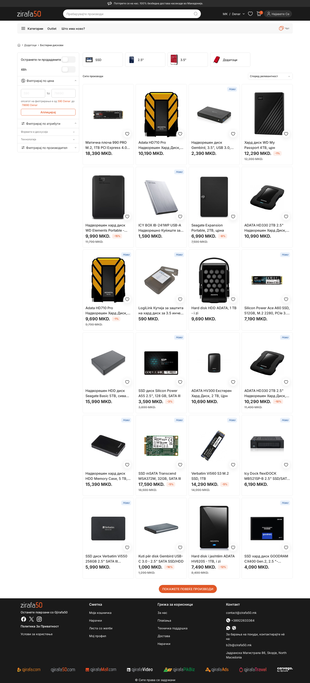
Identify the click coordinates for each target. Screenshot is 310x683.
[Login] (278, 13)
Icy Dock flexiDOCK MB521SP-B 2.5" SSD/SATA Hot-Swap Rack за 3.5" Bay (266, 476)
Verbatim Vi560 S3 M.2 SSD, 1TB (210, 476)
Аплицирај (48, 112)
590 (33, 93)
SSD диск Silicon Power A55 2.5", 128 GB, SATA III (159, 393)
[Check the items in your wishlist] (250, 14)
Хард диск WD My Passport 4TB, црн (259, 145)
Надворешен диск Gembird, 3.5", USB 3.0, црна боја (211, 145)
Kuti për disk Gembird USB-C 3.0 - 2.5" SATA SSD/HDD (161, 558)
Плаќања (164, 620)
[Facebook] (24, 620)
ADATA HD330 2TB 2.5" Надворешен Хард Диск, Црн (265, 228)
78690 (63, 93)
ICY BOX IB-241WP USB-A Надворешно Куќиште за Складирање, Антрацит (159, 228)
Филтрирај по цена (48, 80)
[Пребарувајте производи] (129, 13)
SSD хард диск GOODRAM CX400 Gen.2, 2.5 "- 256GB (266, 559)
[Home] (19, 45)
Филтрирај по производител (48, 147)
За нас (162, 612)
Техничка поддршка (173, 628)
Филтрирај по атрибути (48, 123)
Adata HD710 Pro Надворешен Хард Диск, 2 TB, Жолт (160, 145)
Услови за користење (37, 634)
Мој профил (97, 636)
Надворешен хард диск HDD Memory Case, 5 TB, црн (106, 476)
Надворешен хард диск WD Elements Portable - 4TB (105, 228)
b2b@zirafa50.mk (239, 645)
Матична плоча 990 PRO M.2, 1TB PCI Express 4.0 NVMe (106, 145)
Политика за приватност (40, 626)
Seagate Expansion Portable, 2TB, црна (207, 227)
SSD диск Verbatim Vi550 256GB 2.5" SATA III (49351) (106, 559)
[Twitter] (31, 620)
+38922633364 (240, 620)
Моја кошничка (100, 612)
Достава (164, 636)
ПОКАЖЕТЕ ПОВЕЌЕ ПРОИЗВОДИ (187, 589)
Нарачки (95, 620)
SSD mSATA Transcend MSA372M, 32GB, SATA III (159, 476)
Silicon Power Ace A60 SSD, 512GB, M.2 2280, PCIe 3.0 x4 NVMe (267, 311)
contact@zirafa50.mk (241, 612)
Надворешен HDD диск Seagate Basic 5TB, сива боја (105, 393)
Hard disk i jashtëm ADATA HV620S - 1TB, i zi (213, 558)
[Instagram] (39, 620)
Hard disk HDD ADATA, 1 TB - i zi (214, 310)
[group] (103, 60)
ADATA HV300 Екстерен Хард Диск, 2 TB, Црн (211, 393)
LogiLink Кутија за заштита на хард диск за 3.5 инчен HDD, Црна (160, 311)
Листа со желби (100, 628)
